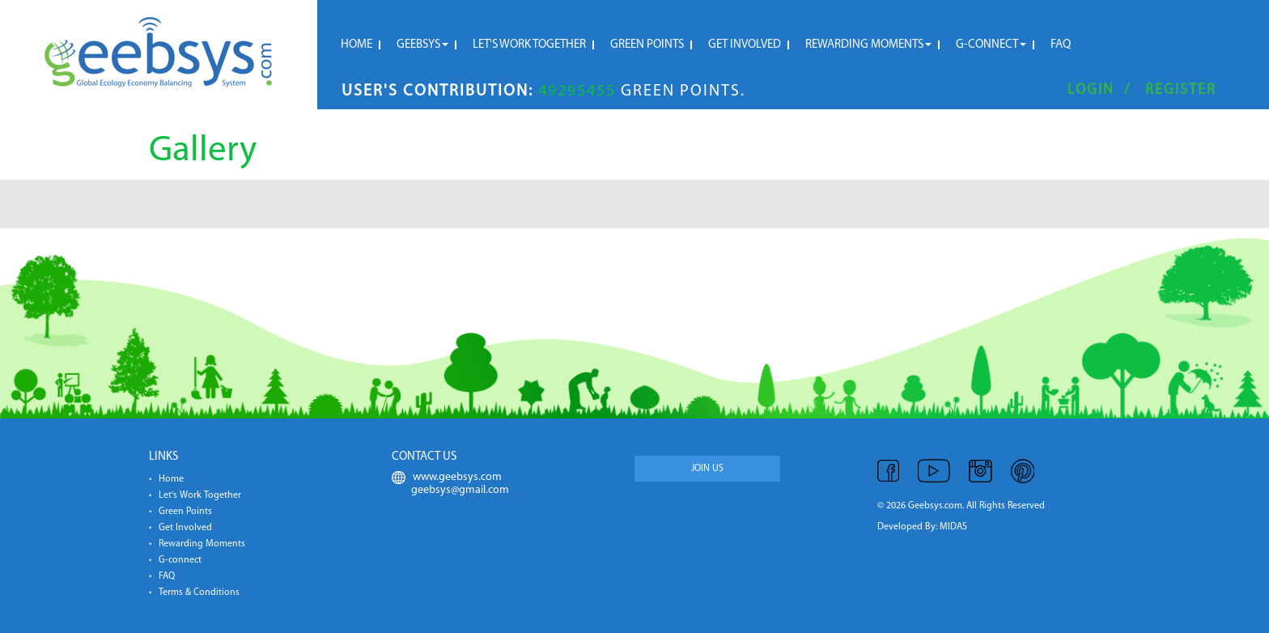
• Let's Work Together (195, 495)
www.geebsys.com (447, 477)
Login (1090, 90)
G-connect (991, 44)
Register (1180, 90)
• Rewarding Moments (197, 544)
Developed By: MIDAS (922, 527)
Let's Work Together (529, 44)
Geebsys (422, 44)
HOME (356, 44)
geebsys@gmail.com (450, 490)
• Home (166, 479)
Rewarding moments (868, 44)
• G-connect (175, 560)
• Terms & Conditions (194, 592)
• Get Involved (180, 528)
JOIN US (707, 469)
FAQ (1060, 44)
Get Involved (744, 44)
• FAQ (162, 576)
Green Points (647, 44)
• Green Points (180, 511)
